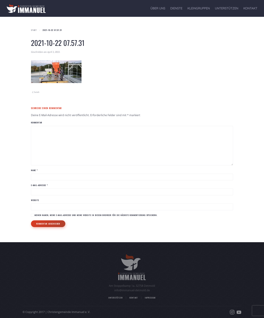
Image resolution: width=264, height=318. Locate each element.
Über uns (157, 8)
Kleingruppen (198, 8)
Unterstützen (226, 8)
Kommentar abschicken (48, 223)
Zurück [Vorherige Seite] (35, 92)
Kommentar (36, 122)
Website (35, 200)
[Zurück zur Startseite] (26, 8)
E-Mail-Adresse (39, 185)
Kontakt (250, 8)
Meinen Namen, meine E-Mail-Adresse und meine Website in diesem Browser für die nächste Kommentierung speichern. (94, 215)
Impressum (150, 297)
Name (34, 170)
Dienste (176, 8)
